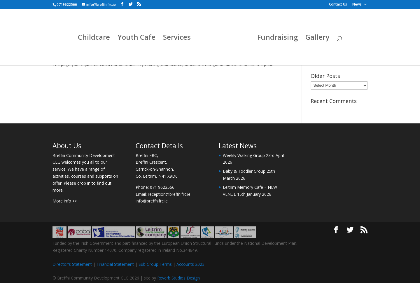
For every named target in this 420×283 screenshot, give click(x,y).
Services (177, 38)
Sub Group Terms (155, 264)
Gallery (317, 38)
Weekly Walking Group (244, 155)
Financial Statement (115, 264)
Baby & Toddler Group (244, 171)
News (357, 5)
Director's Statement (72, 264)
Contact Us (338, 5)
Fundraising (277, 38)
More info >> (64, 201)
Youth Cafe (136, 38)
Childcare (94, 38)
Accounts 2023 (190, 264)
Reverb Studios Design (178, 278)
